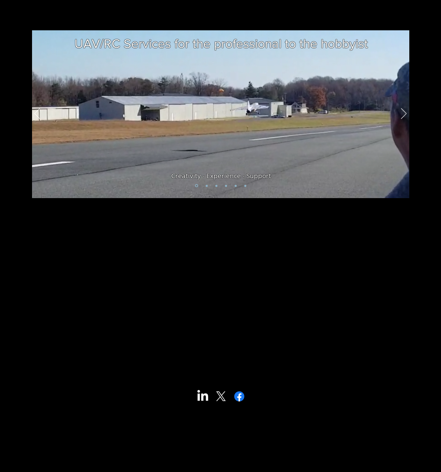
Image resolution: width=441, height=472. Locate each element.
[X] (221, 396)
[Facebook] (239, 396)
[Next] (404, 114)
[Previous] (37, 114)
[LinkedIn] (202, 396)
